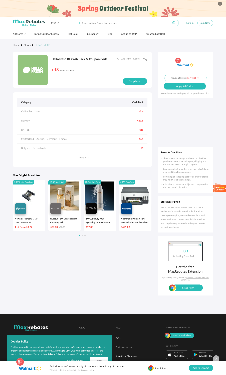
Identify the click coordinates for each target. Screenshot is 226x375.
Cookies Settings (75, 360)
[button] (54, 23)
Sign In (189, 22)
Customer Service (124, 347)
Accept (99, 360)
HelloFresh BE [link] (42, 45)
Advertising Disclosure (126, 356)
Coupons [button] (93, 34)
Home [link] (16, 45)
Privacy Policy (54, 354)
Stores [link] (27, 45)
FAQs (118, 338)
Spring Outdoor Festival (46, 34)
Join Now (205, 22)
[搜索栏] (123, 23)
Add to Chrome (201, 368)
